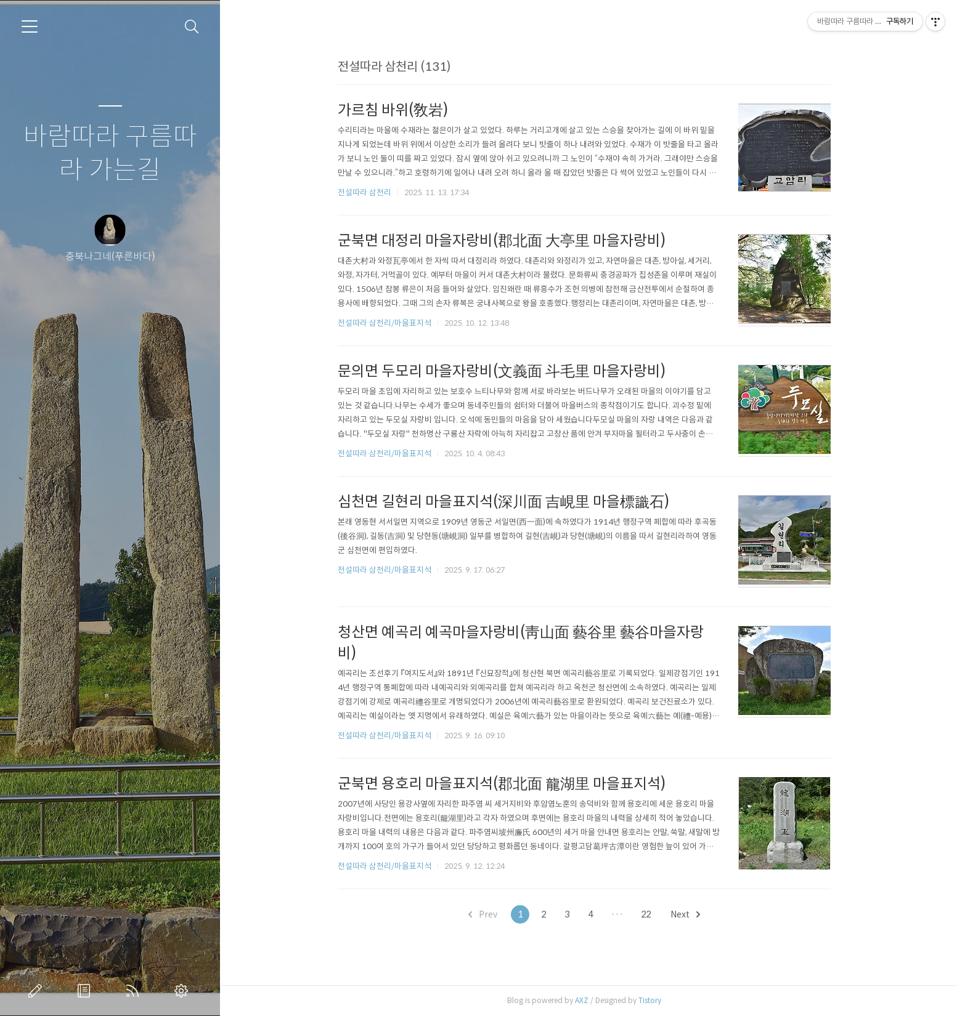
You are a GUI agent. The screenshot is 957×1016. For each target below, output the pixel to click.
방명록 (86, 990)
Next (689, 914)
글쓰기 (37, 990)
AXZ (586, 1000)
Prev (487, 914)
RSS (135, 990)
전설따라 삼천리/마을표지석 (389, 323)
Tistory (654, 1000)
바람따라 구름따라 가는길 (110, 153)
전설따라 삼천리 (369, 192)
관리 (183, 990)
